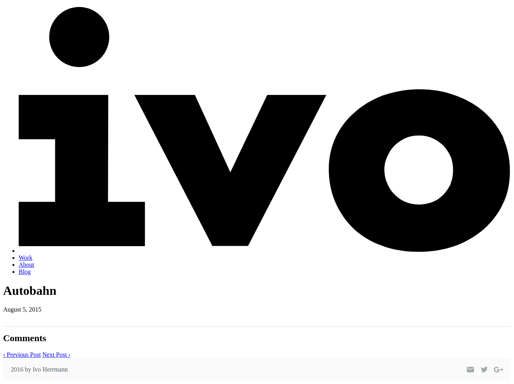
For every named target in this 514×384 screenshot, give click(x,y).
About (26, 264)
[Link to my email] (470, 369)
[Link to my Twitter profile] (484, 369)
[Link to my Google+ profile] (498, 369)
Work (25, 257)
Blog (25, 271)
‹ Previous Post (22, 354)
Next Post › (56, 354)
